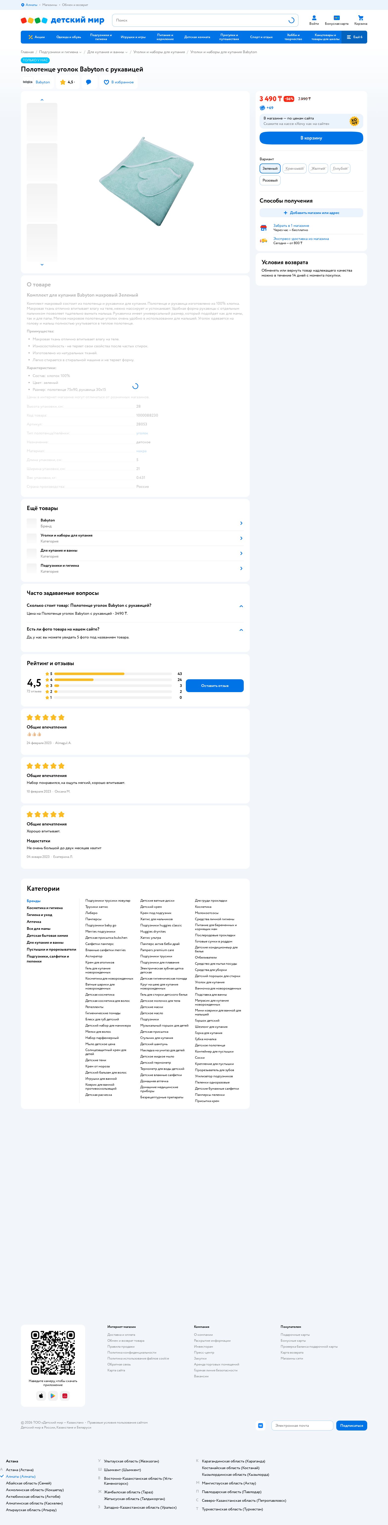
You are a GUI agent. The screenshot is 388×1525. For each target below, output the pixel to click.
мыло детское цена (100, 1044)
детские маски (151, 1007)
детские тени (95, 1060)
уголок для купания (209, 982)
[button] (354, 37)
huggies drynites (153, 932)
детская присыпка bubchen (106, 938)
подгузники (149, 1019)
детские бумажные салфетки (217, 1089)
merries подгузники (100, 932)
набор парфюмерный (102, 1038)
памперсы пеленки (210, 1095)
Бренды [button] (34, 900)
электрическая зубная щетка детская (161, 970)
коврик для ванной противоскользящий (101, 1087)
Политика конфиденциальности (131, 1352)
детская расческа (98, 1095)
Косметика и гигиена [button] (45, 907)
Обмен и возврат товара (125, 1340)
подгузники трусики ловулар (107, 901)
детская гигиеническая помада (163, 979)
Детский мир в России (38, 1427)
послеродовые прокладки (215, 935)
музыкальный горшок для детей (164, 1026)
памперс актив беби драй (160, 944)
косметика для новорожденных (109, 979)
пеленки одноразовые (212, 1082)
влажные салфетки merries (105, 950)
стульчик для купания (156, 1038)
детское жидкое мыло (157, 1056)
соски (200, 1058)
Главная (27, 51)
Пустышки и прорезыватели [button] (51, 949)
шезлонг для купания (211, 1027)
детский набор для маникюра (108, 1026)
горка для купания (208, 1033)
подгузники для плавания (159, 962)
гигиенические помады (103, 1013)
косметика (203, 907)
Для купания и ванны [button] (45, 942)
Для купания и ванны (105, 51)
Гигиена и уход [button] (39, 914)
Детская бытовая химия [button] (47, 935)
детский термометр (155, 1063)
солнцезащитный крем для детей (105, 1052)
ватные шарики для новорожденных (100, 986)
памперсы (93, 919)
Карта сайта (116, 1370)
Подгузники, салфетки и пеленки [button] (48, 959)
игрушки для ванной (101, 1079)
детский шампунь (154, 1044)
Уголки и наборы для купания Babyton (223, 51)
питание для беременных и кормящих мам (216, 927)
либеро (91, 913)
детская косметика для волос (107, 1001)
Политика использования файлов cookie (138, 1358)
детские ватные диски (157, 901)
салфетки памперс (99, 944)
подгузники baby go (100, 925)
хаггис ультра (150, 938)
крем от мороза (97, 1066)
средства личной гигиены (214, 919)
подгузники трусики (156, 956)
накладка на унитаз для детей (162, 1050)
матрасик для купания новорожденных (212, 1003)
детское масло (151, 1013)
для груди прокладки (211, 901)
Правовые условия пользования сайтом (117, 1422)
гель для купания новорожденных (98, 970)
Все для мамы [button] (38, 928)
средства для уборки (211, 970)
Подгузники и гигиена (58, 51)
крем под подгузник (155, 913)
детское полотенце (210, 1045)
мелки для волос (98, 1032)
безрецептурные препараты (161, 1097)
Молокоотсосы (206, 913)
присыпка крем (207, 1101)
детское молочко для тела (160, 1001)
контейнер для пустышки (214, 1052)
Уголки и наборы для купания (159, 51)
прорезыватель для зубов (214, 1070)
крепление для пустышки (214, 1064)
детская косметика (99, 995)
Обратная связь (119, 1364)
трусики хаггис (96, 907)
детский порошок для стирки (217, 976)
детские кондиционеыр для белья (216, 949)
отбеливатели (206, 958)
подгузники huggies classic (161, 925)
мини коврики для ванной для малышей (218, 1012)
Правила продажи (121, 1346)
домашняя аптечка (154, 1081)
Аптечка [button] (34, 921)
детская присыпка (154, 1032)
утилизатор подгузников (214, 1076)
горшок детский (207, 1021)
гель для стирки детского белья (163, 995)
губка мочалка (205, 1039)
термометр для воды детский (162, 1069)
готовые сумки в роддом (213, 941)
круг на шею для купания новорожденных (159, 986)
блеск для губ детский (102, 1019)
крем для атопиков (99, 962)
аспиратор (93, 956)
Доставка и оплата (121, 1335)
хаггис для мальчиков (156, 919)
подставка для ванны (211, 995)
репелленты (94, 1007)
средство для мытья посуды (216, 964)
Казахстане (64, 1427)
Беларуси (84, 1427)
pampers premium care (157, 950)
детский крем (151, 907)
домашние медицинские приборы (159, 1089)
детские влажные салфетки (161, 1075)
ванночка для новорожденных (218, 988)
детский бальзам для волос (106, 1073)
